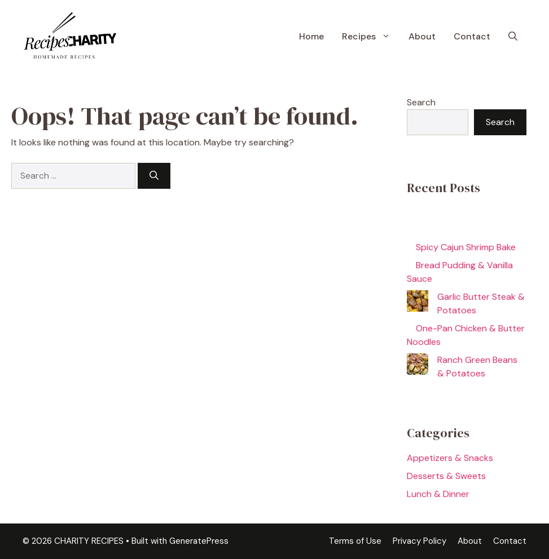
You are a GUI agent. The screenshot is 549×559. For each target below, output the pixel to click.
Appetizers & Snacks (450, 458)
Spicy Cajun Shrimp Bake (466, 247)
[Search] (154, 176)
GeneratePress (199, 541)
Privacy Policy (419, 541)
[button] (512, 36)
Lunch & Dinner (438, 494)
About (422, 36)
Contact (472, 36)
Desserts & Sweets (446, 476)
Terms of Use (355, 541)
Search (421, 102)
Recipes (370, 36)
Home (311, 36)
